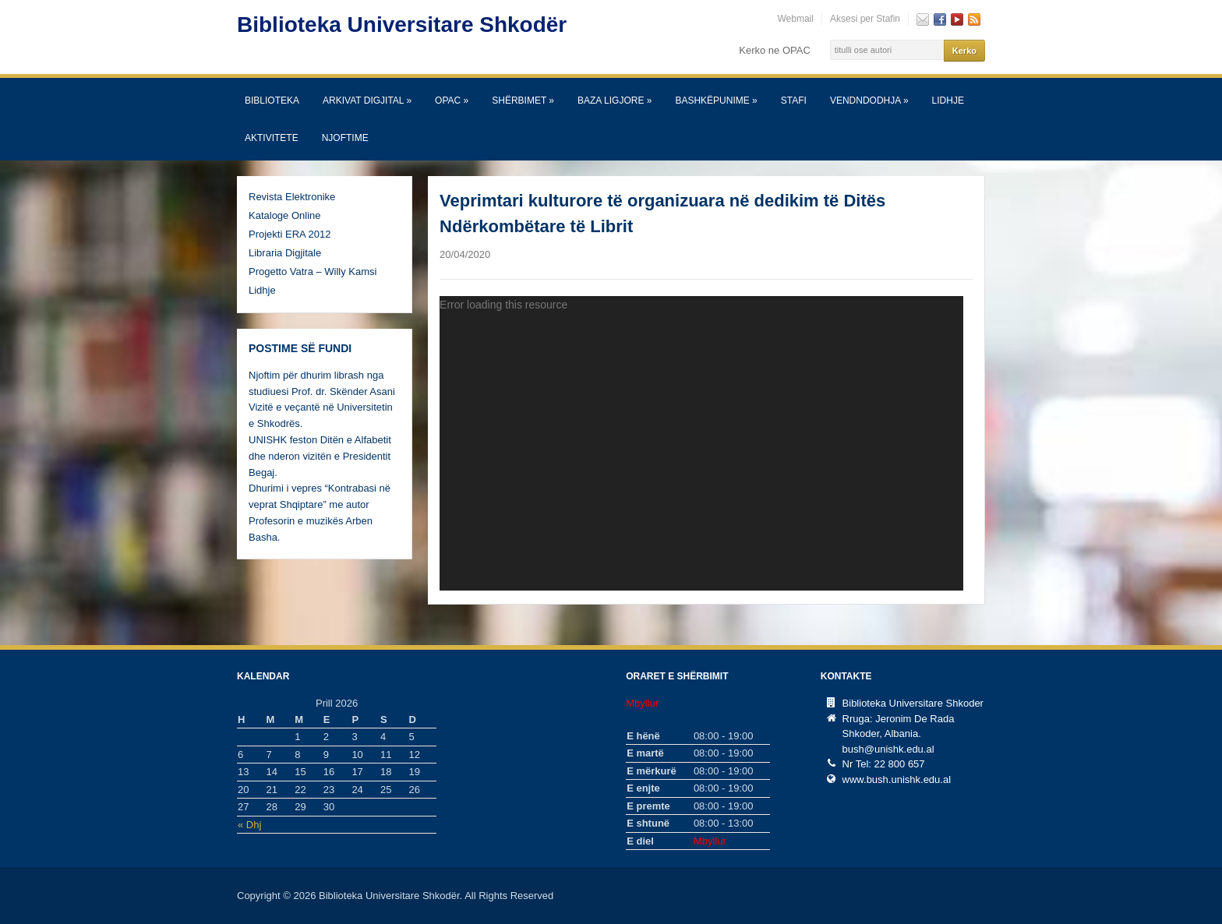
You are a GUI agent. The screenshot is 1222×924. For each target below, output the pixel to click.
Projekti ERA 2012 (290, 234)
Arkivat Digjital (367, 100)
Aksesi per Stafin (865, 18)
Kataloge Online (285, 215)
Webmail (795, 18)
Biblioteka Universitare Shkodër (402, 24)
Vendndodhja (869, 100)
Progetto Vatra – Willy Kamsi (312, 271)
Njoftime (345, 137)
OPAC (451, 100)
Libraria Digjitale (285, 253)
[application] (701, 443)
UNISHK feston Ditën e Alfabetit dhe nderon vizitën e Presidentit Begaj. (320, 456)
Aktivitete (271, 137)
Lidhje (948, 100)
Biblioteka (272, 100)
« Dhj (249, 825)
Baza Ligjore (614, 100)
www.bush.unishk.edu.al (896, 779)
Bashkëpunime (716, 100)
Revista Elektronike (292, 197)
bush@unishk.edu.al (888, 749)
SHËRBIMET (523, 100)
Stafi (794, 100)
